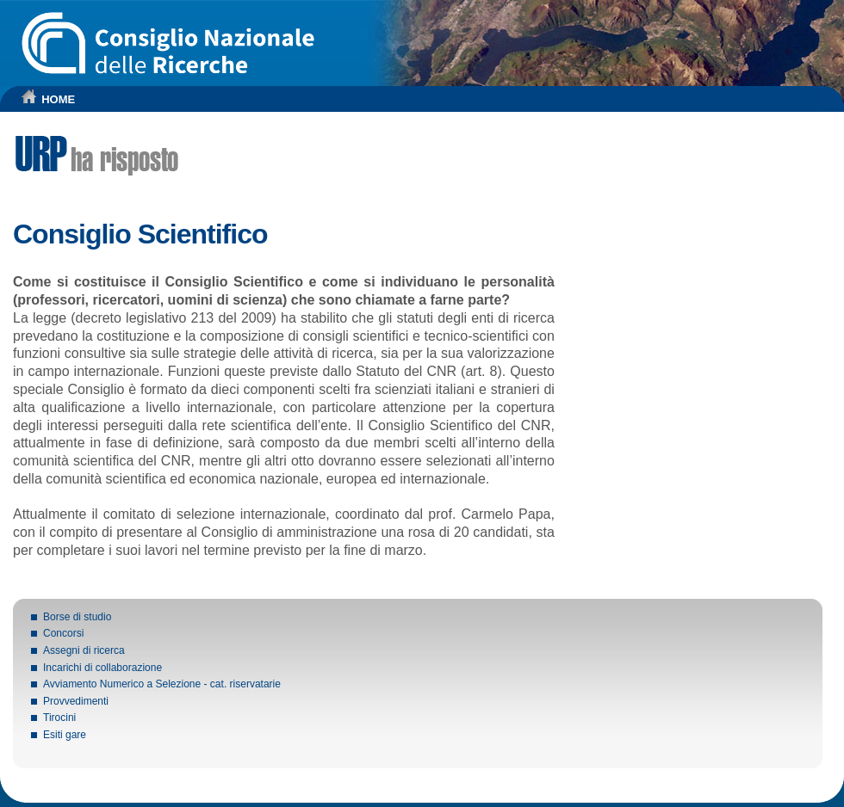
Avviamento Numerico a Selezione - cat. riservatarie (162, 684)
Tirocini (59, 718)
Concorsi (63, 633)
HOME (58, 99)
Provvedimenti (76, 701)
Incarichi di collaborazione (102, 668)
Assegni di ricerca (84, 650)
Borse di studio (77, 617)
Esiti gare (64, 735)
